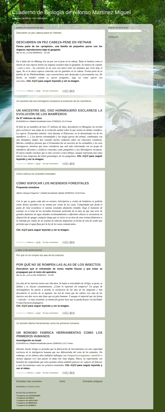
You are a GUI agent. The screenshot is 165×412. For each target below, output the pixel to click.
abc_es (26, 53)
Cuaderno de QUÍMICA (26, 405)
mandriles (96, 355)
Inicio (62, 381)
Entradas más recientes (29, 381)
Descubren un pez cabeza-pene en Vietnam (39, 33)
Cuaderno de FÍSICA (25, 398)
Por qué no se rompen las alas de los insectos (40, 255)
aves (34, 358)
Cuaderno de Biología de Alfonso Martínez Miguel (71, 12)
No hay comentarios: (51, 91)
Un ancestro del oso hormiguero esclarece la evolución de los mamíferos (53, 101)
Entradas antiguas (92, 381)
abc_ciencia (28, 275)
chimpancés (72, 355)
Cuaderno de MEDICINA (27, 403)
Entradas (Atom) (33, 387)
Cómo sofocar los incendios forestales (35, 174)
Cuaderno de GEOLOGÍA (27, 400)
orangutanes (84, 355)
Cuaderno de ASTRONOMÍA (28, 396)
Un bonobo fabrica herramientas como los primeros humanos (47, 323)
